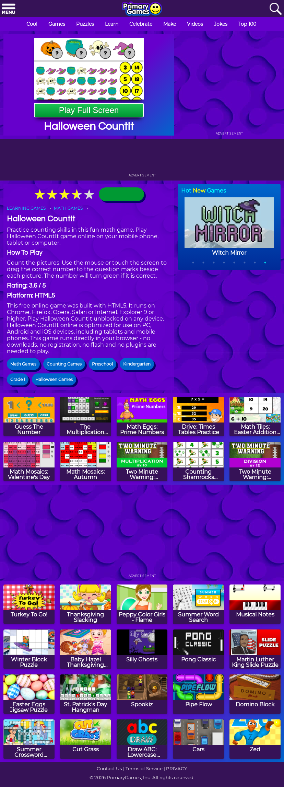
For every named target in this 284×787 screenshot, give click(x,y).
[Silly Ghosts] (142, 649)
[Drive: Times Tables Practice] (198, 416)
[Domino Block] (255, 694)
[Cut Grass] (85, 739)
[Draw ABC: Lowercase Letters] (142, 739)
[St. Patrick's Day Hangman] (85, 694)
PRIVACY (176, 768)
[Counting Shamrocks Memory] (198, 461)
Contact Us (109, 768)
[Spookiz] (142, 694)
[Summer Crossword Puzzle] (29, 739)
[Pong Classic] (198, 649)
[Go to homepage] (142, 9)
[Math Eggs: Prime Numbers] (142, 416)
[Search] (275, 9)
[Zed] (255, 739)
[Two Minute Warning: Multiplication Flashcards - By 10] (142, 461)
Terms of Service (144, 768)
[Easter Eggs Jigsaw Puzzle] (29, 694)
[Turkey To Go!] (29, 604)
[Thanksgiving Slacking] (85, 604)
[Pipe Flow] (198, 694)
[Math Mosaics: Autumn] (85, 461)
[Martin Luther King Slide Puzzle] (255, 649)
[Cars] (198, 739)
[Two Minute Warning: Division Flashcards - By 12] (255, 461)
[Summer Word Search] (198, 604)
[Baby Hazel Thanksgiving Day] (85, 649)
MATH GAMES (68, 208)
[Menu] (8, 9)
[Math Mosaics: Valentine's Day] (29, 461)
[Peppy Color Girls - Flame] (142, 604)
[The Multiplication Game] (85, 416)
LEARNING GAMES (26, 208)
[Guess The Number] (29, 416)
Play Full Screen (89, 110)
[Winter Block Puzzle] (29, 649)
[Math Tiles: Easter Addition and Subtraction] (255, 416)
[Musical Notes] (255, 604)
